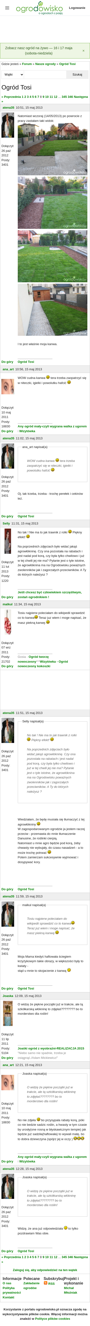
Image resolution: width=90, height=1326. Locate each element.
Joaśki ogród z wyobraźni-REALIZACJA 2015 (51, 1048)
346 (70, 97)
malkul (7, 604)
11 (51, 97)
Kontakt (8, 1297)
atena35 (8, 107)
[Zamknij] (83, 50)
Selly (6, 523)
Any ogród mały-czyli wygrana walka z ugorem (52, 426)
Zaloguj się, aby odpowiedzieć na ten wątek (45, 1270)
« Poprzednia (11, 97)
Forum (27, 64)
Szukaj (77, 74)
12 (55, 97)
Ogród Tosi (67, 64)
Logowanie (77, 8)
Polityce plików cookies (52, 1318)
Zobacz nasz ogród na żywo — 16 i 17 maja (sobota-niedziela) (38, 50)
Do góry (7, 362)
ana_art (8, 369)
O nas (7, 1283)
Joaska (8, 996)
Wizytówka (27, 431)
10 (46, 97)
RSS (49, 1283)
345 (64, 97)
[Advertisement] (45, 30)
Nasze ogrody (45, 64)
